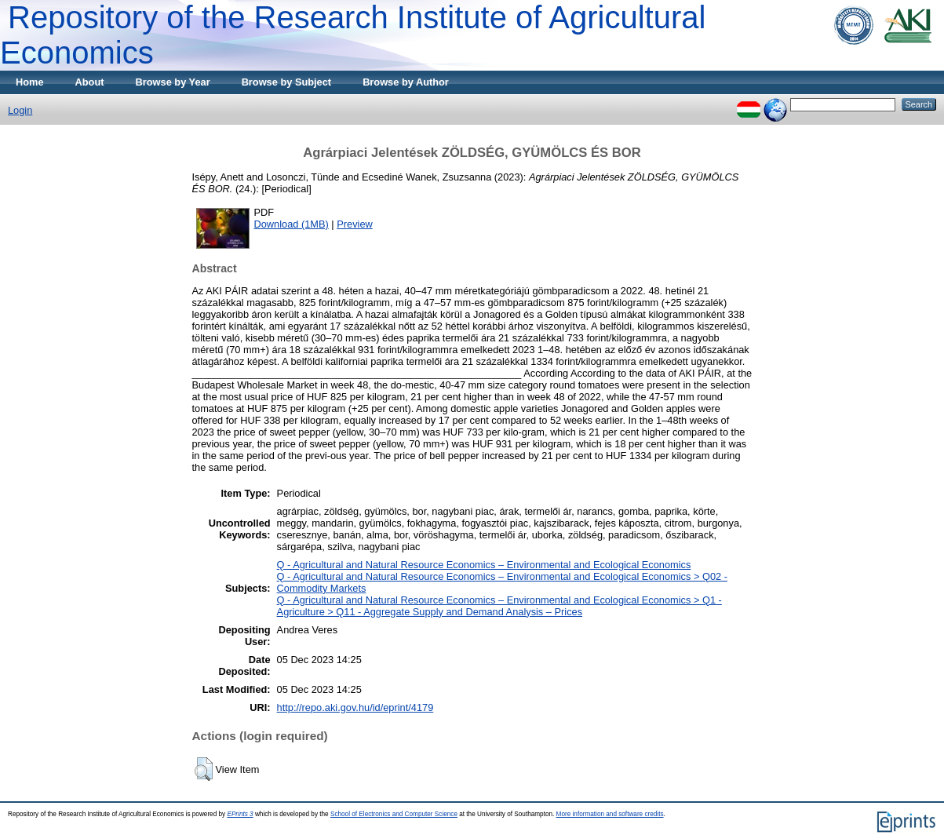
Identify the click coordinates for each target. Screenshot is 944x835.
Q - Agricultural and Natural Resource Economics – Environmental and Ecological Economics (484, 565)
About (89, 82)
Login (20, 110)
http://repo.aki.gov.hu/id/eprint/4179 (355, 707)
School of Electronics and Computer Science (393, 814)
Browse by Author (406, 82)
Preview (355, 224)
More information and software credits (610, 814)
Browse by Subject (287, 82)
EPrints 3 (240, 814)
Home (30, 82)
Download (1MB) (291, 224)
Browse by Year (173, 82)
